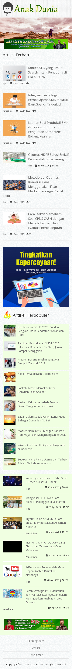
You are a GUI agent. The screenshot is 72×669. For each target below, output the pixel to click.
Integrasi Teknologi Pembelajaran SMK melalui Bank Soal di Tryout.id (48, 99)
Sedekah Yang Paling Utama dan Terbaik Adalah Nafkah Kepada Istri (42, 461)
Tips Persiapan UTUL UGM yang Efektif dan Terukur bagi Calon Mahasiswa (45, 546)
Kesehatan (8, 609)
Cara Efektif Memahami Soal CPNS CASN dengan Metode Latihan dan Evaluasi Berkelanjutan (46, 221)
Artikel (36, 648)
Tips (4, 83)
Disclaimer (36, 655)
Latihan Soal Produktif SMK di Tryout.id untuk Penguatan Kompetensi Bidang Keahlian (48, 129)
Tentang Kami (36, 641)
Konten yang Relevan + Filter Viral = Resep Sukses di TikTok (46, 480)
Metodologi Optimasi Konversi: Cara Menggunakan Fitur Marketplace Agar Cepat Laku (33, 186)
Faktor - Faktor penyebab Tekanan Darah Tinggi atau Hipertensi (39, 404)
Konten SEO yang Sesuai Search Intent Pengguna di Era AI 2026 (47, 72)
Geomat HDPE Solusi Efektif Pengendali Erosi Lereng (48, 156)
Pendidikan (7, 111)
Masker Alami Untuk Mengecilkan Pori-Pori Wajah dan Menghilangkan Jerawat (42, 432)
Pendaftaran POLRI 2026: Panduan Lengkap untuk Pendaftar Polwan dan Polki (41, 330)
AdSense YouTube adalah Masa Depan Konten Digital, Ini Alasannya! (45, 571)
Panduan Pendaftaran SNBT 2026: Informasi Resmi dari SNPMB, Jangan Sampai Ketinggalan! (40, 347)
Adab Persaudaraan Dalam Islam (38, 374)
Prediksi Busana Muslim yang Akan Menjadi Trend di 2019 (39, 361)
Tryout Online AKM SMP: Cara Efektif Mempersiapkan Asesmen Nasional (46, 522)
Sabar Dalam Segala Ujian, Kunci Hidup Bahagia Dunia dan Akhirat (41, 418)
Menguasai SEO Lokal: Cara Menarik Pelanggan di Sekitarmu (45, 500)
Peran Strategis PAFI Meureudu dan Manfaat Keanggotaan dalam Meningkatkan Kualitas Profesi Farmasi (46, 596)
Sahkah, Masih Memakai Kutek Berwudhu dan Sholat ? (36, 390)
